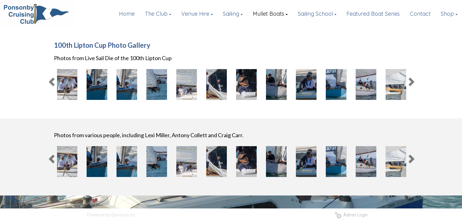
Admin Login (351, 214)
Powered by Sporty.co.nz (111, 214)
